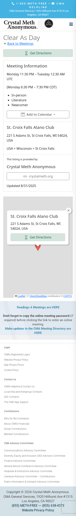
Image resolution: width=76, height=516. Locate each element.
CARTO (67, 296)
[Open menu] (70, 24)
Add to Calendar (36, 114)
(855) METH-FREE (24, 505)
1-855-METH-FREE (30, 3)
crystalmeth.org (38, 176)
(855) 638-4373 (53, 505)
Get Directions (38, 53)
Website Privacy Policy (38, 510)
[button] (38, 247)
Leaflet (20, 296)
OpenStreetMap (38, 296)
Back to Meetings (20, 43)
